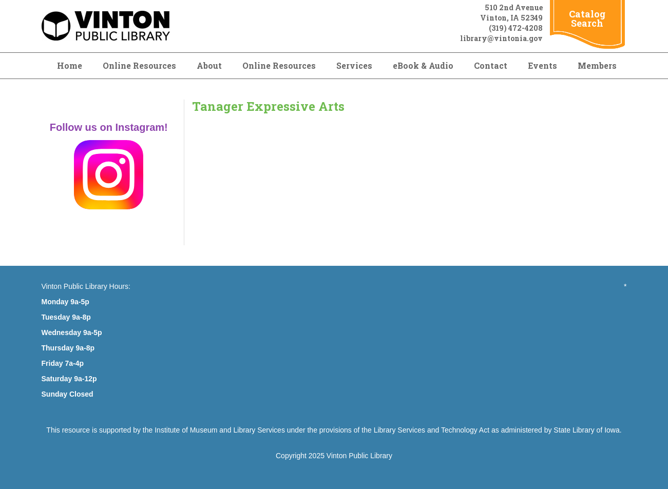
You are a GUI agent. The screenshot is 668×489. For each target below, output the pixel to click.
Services (354, 65)
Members (597, 65)
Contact (490, 65)
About (209, 65)
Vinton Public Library (359, 456)
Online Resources (139, 65)
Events (542, 65)
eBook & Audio (423, 65)
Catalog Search (587, 18)
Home (69, 65)
